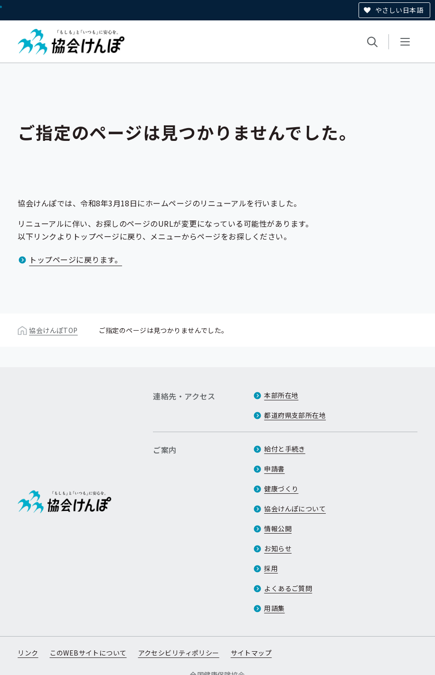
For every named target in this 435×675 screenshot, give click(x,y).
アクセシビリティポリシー (178, 652)
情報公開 (278, 528)
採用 (271, 568)
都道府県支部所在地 (295, 415)
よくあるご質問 (288, 588)
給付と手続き (284, 448)
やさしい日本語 (399, 10)
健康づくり (281, 488)
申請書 (274, 468)
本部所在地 (281, 395)
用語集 (274, 608)
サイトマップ (251, 652)
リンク (28, 652)
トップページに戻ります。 (75, 259)
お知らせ (278, 548)
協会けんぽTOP (53, 330)
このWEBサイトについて (88, 652)
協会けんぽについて (295, 508)
